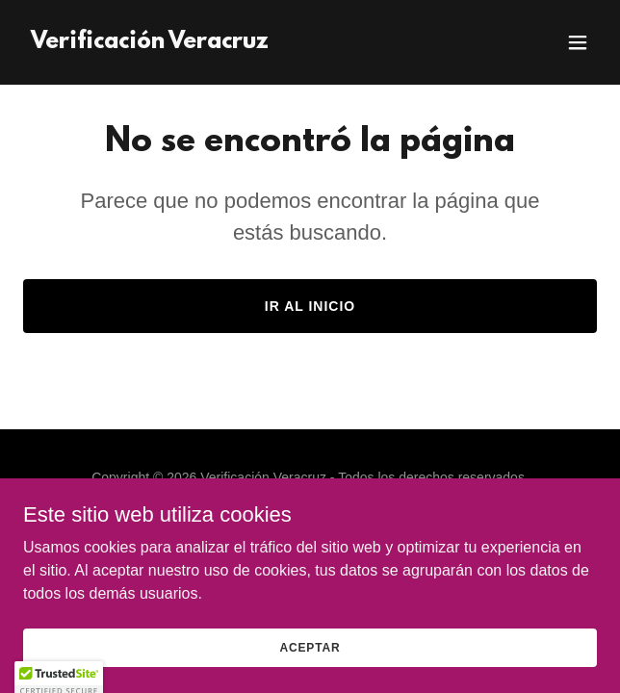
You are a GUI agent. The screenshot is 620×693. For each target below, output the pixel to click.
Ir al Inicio (310, 306)
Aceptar (309, 660)
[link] (150, 43)
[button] (577, 42)
